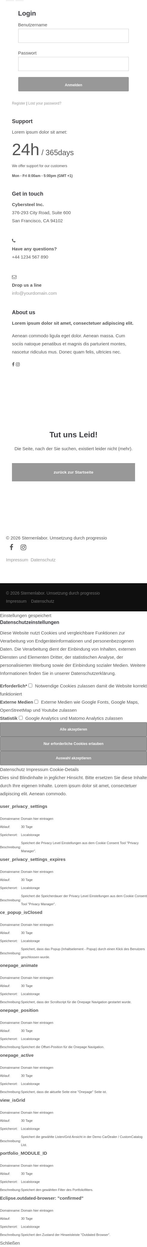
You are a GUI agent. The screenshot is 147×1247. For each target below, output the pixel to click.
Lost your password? (44, 103)
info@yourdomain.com (34, 293)
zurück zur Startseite (74, 472)
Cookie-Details (64, 769)
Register (18, 103)
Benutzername (33, 24)
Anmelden (73, 85)
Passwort (27, 52)
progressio (96, 537)
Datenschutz (43, 559)
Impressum (17, 559)
